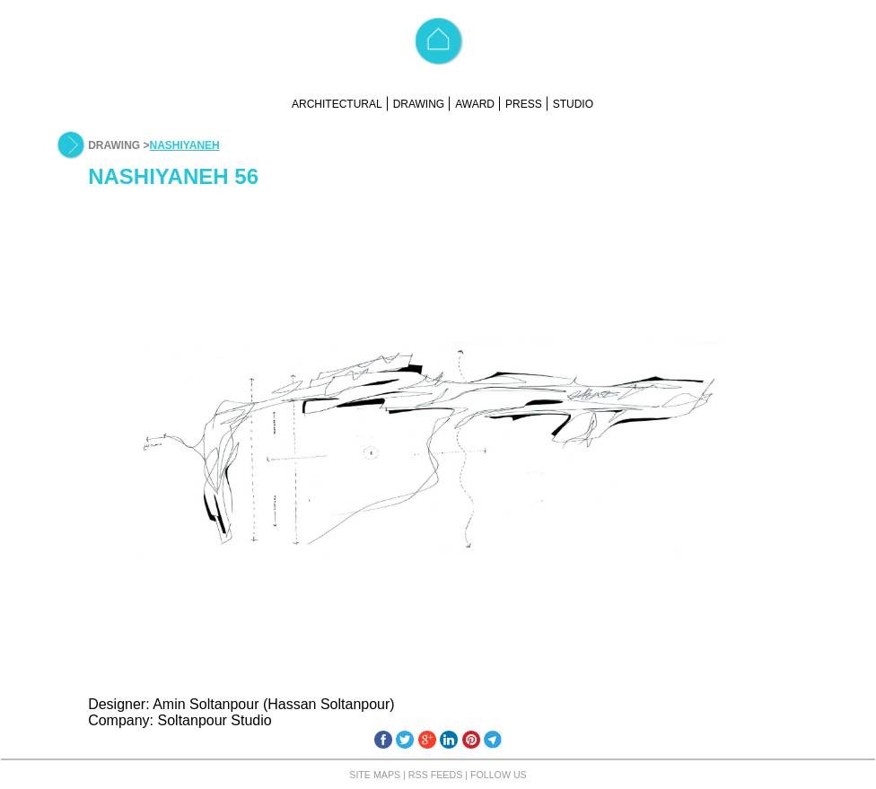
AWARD (475, 104)
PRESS (523, 104)
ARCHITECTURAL (337, 104)
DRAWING (419, 104)
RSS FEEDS (435, 774)
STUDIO (573, 104)
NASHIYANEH (184, 145)
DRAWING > (118, 145)
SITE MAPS (374, 774)
